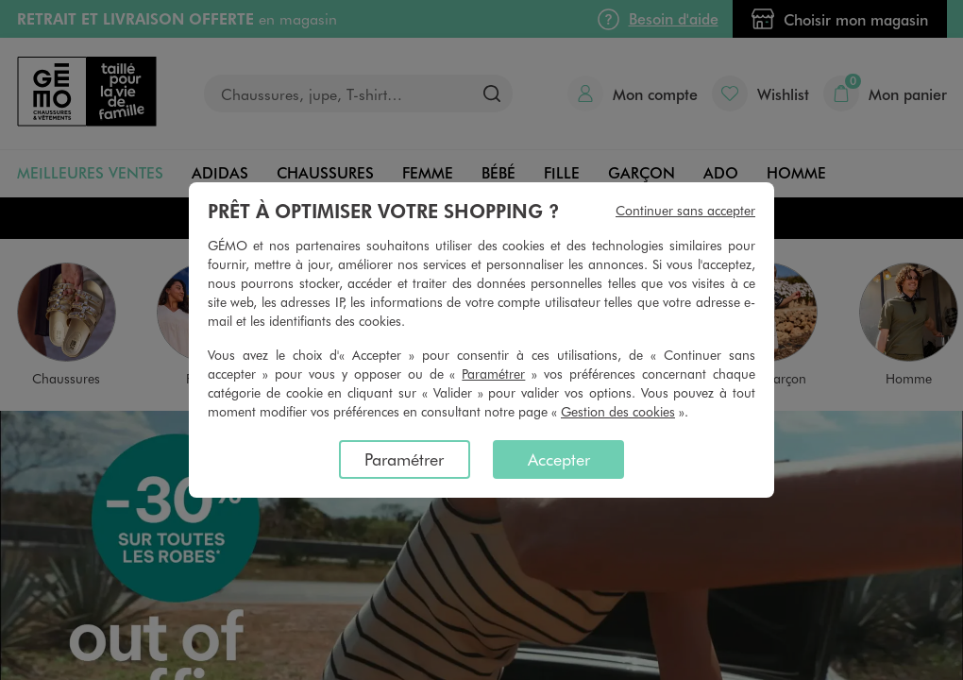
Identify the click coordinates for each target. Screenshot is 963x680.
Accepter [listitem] (559, 459)
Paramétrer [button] (493, 373)
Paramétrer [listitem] (404, 459)
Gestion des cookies (618, 411)
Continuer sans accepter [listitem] (685, 210)
